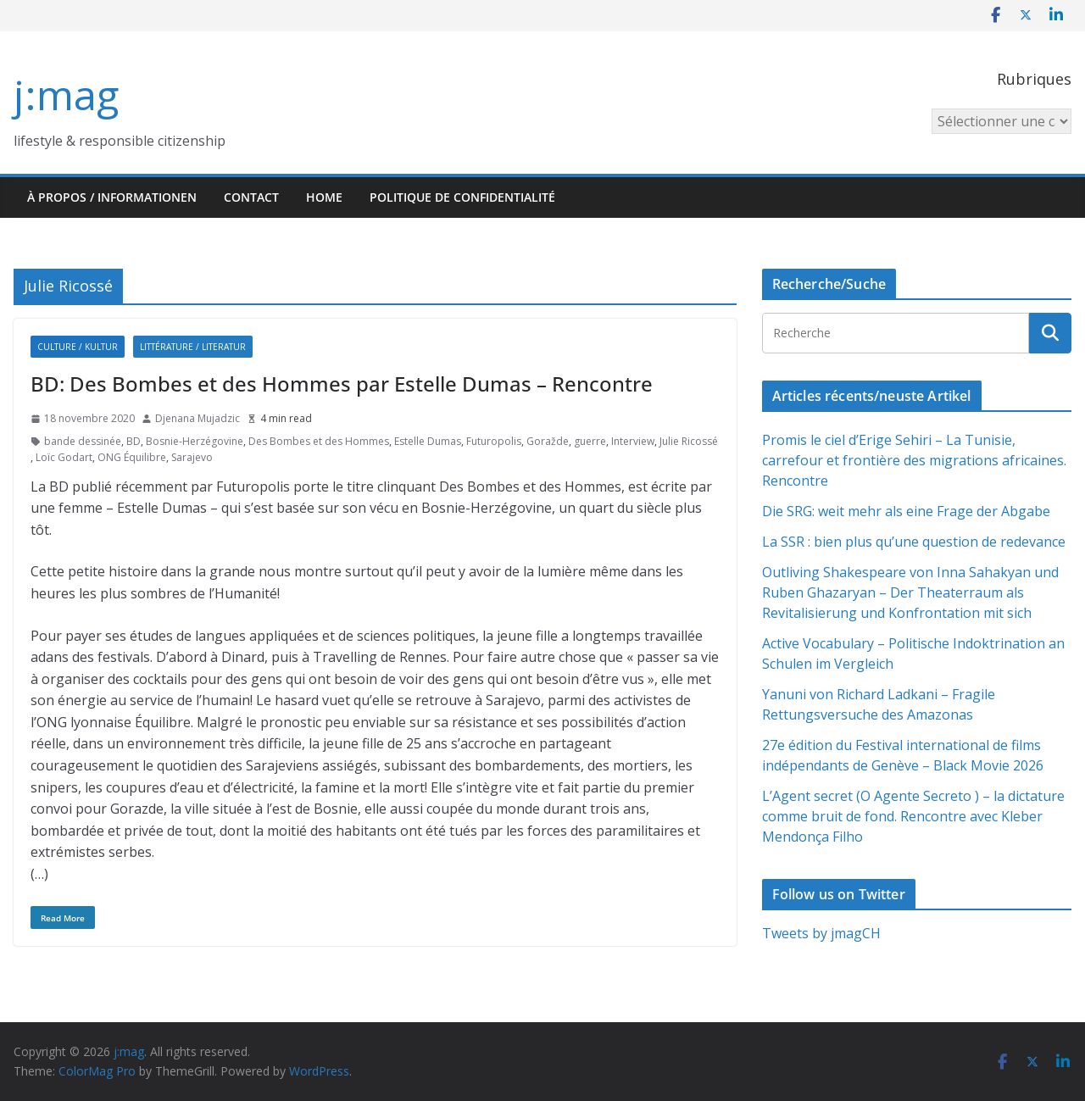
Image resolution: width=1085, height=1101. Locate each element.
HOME (324, 197)
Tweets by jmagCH (821, 933)
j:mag (66, 94)
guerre (590, 441)
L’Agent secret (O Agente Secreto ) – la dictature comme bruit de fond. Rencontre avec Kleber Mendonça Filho (913, 816)
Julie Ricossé (688, 441)
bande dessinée (82, 441)
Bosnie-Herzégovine (194, 441)
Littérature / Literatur (193, 347)
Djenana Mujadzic (197, 418)
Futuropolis (493, 441)
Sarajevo (192, 457)
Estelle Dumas (427, 441)
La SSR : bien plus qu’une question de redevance (914, 541)
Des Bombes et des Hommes (318, 441)
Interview (632, 441)
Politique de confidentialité (462, 197)
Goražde (547, 441)
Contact (251, 197)
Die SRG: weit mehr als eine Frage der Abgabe (906, 511)
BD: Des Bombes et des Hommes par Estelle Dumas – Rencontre (342, 384)
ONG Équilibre (131, 457)
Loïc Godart (64, 457)
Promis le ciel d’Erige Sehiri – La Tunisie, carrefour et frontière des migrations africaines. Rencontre (914, 460)
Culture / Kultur (77, 347)
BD (133, 441)
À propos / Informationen (112, 197)
